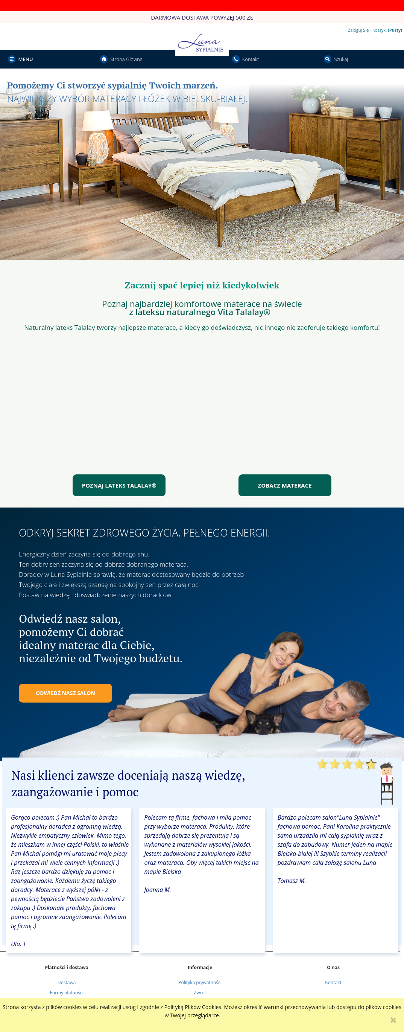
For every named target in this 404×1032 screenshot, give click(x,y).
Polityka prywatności (199, 982)
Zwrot (200, 992)
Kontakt (333, 982)
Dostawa (67, 982)
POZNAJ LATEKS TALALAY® (119, 485)
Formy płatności (67, 992)
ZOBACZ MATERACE (285, 485)
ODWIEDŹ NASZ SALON (65, 693)
